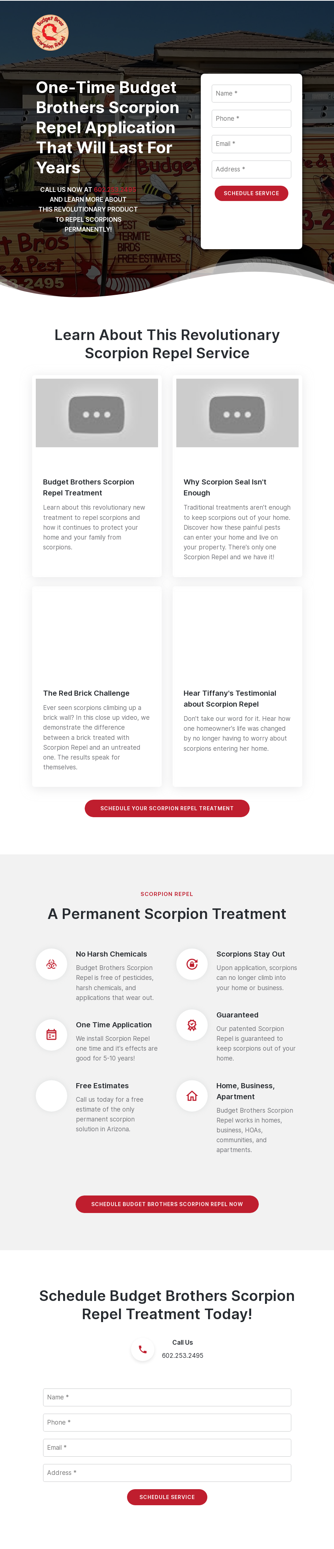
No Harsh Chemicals (111, 954)
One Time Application (114, 1024)
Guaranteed (237, 1015)
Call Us (182, 1342)
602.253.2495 (182, 1355)
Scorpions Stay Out (250, 954)
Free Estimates (102, 1085)
